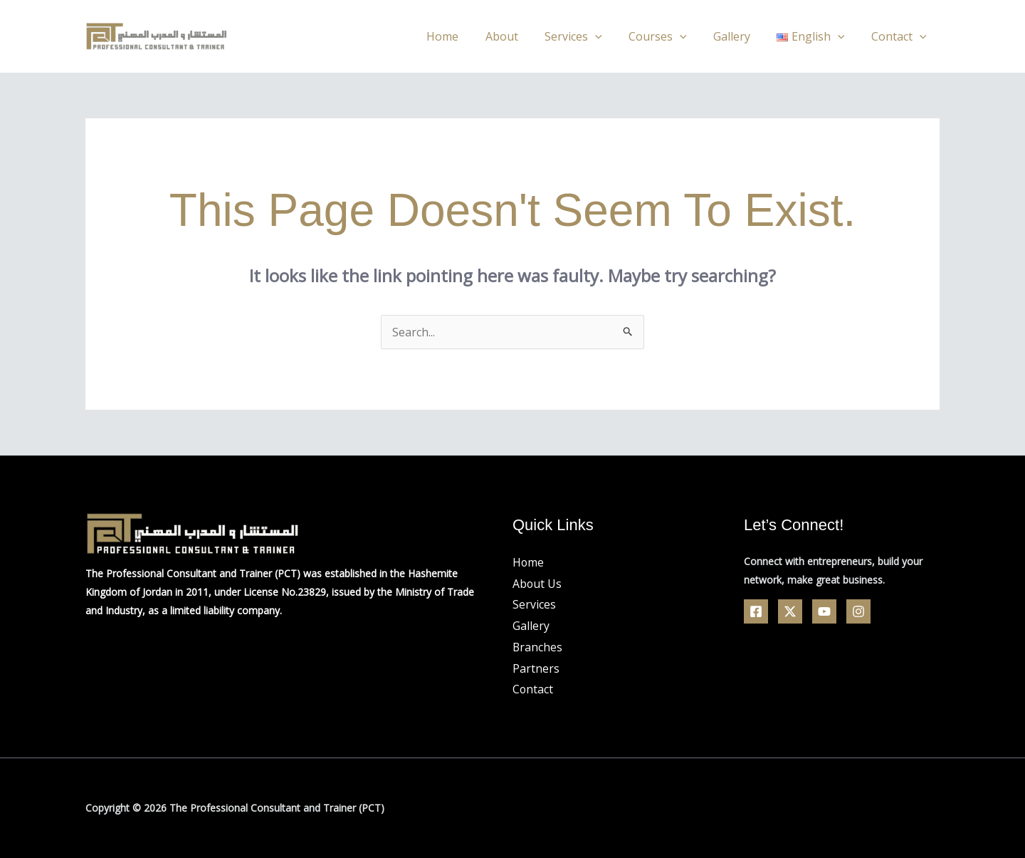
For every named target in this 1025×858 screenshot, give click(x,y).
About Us (537, 583)
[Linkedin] (858, 611)
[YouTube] (824, 611)
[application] (612, 36)
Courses (670, 36)
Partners (535, 668)
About (522, 36)
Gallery (740, 36)
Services (590, 36)
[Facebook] (756, 611)
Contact (900, 36)
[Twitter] (790, 611)
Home (467, 36)
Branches (537, 647)
